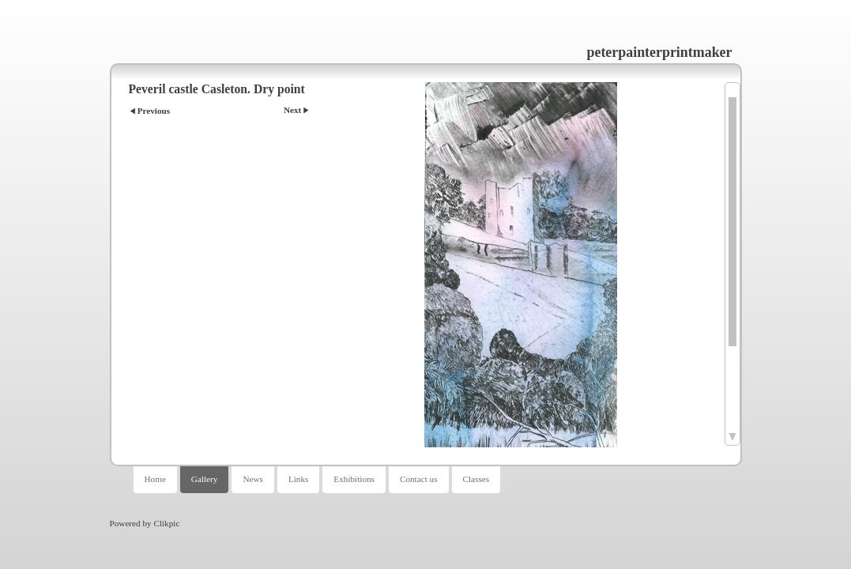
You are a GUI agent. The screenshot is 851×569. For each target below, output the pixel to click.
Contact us (419, 479)
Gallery (204, 479)
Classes (476, 479)
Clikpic (166, 523)
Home (155, 479)
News (252, 479)
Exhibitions (354, 479)
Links (298, 479)
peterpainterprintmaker (659, 52)
